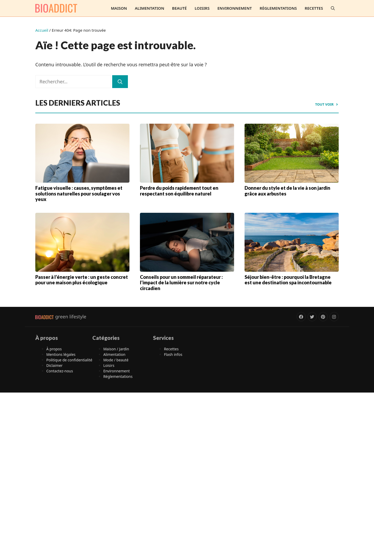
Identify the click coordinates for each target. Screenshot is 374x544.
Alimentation (149, 8)
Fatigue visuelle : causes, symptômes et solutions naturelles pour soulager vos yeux (78, 193)
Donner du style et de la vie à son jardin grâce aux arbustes (287, 191)
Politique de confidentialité (69, 359)
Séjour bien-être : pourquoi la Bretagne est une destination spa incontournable (288, 280)
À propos (54, 348)
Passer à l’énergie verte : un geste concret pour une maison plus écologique (81, 280)
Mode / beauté (115, 359)
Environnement (234, 8)
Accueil (41, 30)
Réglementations (118, 376)
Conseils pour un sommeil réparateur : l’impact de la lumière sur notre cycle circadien (181, 282)
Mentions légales (61, 354)
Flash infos (173, 354)
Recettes (314, 8)
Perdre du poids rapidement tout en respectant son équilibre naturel (179, 191)
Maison (119, 8)
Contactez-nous (59, 370)
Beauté (179, 8)
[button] (333, 8)
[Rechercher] (120, 81)
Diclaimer (54, 365)
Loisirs (202, 8)
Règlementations (278, 8)
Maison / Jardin (116, 348)
